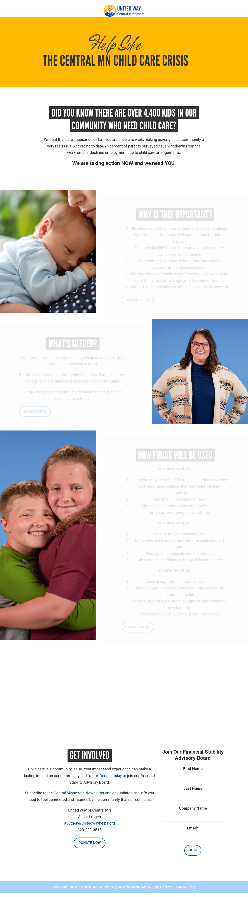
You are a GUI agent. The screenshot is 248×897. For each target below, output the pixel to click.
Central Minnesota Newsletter (79, 793)
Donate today (111, 775)
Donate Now (89, 843)
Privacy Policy (186, 887)
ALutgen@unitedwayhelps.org (89, 823)
